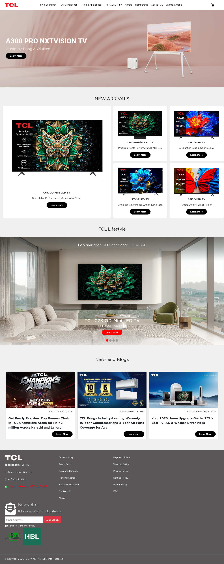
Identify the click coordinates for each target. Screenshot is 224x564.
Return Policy (120, 485)
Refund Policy (120, 478)
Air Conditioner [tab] (116, 245)
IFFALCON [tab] (139, 245)
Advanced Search (68, 471)
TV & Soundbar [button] (48, 5)
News (62, 498)
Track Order (65, 464)
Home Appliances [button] (91, 5)
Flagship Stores (67, 478)
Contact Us (65, 491)
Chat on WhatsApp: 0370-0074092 (26, 486)
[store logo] (12, 5)
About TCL (157, 5)
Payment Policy (121, 458)
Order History (66, 458)
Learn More (16, 56)
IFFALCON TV (114, 5)
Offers (128, 5)
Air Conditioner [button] (69, 5)
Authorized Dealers (69, 485)
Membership (141, 5)
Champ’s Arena (174, 5)
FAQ (115, 491)
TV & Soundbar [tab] (89, 245)
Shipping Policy (121, 464)
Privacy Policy (120, 471)
